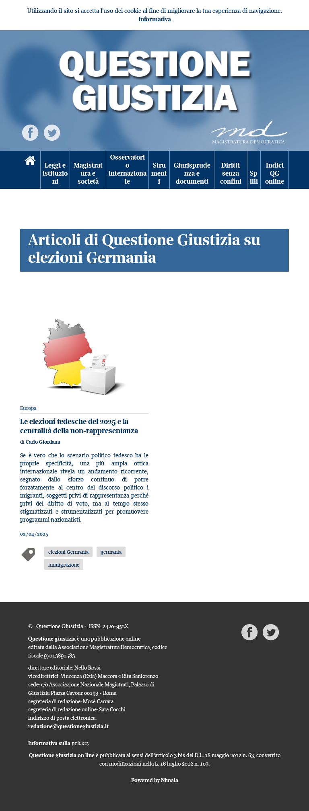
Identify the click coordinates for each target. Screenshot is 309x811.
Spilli (254, 177)
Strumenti (159, 173)
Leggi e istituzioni (55, 173)
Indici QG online (274, 173)
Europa (28, 408)
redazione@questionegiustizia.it (68, 726)
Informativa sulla (59, 743)
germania (111, 552)
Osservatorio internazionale (127, 169)
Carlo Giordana (43, 442)
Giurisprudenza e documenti (192, 173)
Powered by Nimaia (154, 780)
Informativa (154, 19)
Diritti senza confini (230, 173)
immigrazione (63, 564)
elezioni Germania (68, 552)
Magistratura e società (88, 173)
